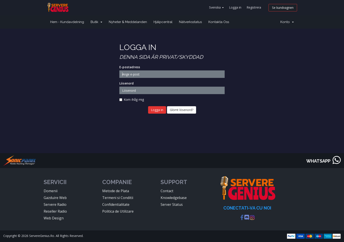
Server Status (172, 204)
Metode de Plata (115, 190)
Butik (96, 22)
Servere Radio (55, 204)
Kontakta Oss (218, 22)
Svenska (216, 7)
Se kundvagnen (283, 7)
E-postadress (129, 67)
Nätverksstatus (190, 22)
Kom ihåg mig (131, 99)
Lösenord (126, 83)
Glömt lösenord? (181, 110)
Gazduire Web (55, 197)
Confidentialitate (115, 204)
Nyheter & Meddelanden (128, 22)
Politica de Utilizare (118, 211)
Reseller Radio (55, 211)
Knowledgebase (174, 197)
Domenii (50, 190)
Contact (167, 190)
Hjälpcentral (163, 22)
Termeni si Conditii (117, 197)
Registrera (254, 7)
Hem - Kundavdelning (67, 22)
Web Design (54, 218)
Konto (287, 22)
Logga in (235, 7)
